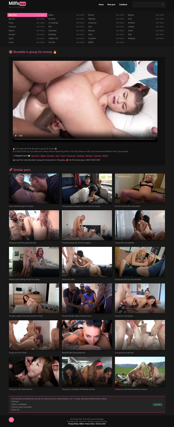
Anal (130, 19)
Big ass (131, 15)
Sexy (90, 27)
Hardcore (12, 27)
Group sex (92, 23)
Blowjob (91, 31)
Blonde (91, 15)
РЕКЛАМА (157, 404)
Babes (51, 15)
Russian (12, 34)
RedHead (52, 34)
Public (130, 31)
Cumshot (92, 38)
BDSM (90, 42)
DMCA (81, 424)
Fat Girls (52, 42)
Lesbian (131, 27)
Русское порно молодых (21, 407)
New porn (111, 5)
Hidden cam (53, 38)
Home (101, 5)
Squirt (11, 38)
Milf (50, 27)
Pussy (11, 23)
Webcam (91, 19)
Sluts (90, 34)
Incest (11, 42)
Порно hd (15, 410)
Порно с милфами (19, 404)
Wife (130, 34)
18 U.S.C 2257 (101, 424)
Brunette (52, 19)
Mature (11, 31)
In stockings (53, 23)
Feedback (123, 5)
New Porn (13, 15)
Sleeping (131, 38)
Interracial (52, 31)
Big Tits (12, 19)
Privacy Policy (73, 424)
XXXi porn (15, 401)
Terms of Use (89, 424)
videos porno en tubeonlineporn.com (58, 399)
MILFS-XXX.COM (76, 419)
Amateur (131, 23)
